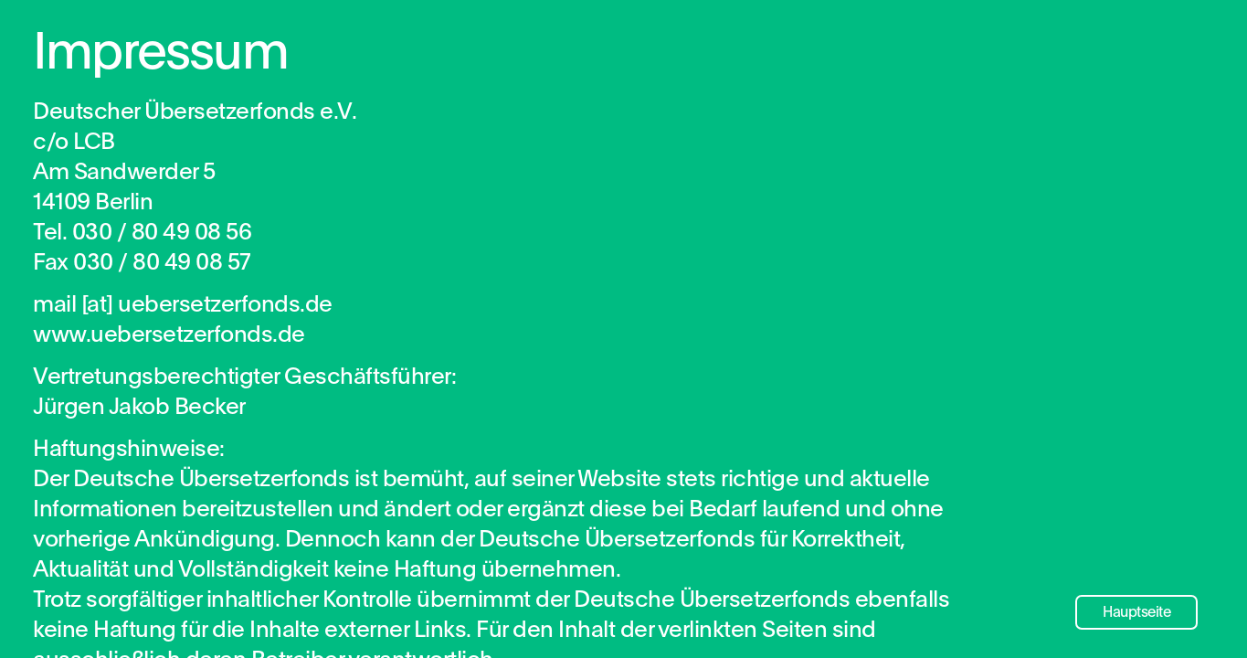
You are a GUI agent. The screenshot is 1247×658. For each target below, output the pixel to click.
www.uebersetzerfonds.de (169, 349)
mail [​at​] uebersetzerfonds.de (183, 319)
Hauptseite (1136, 612)
